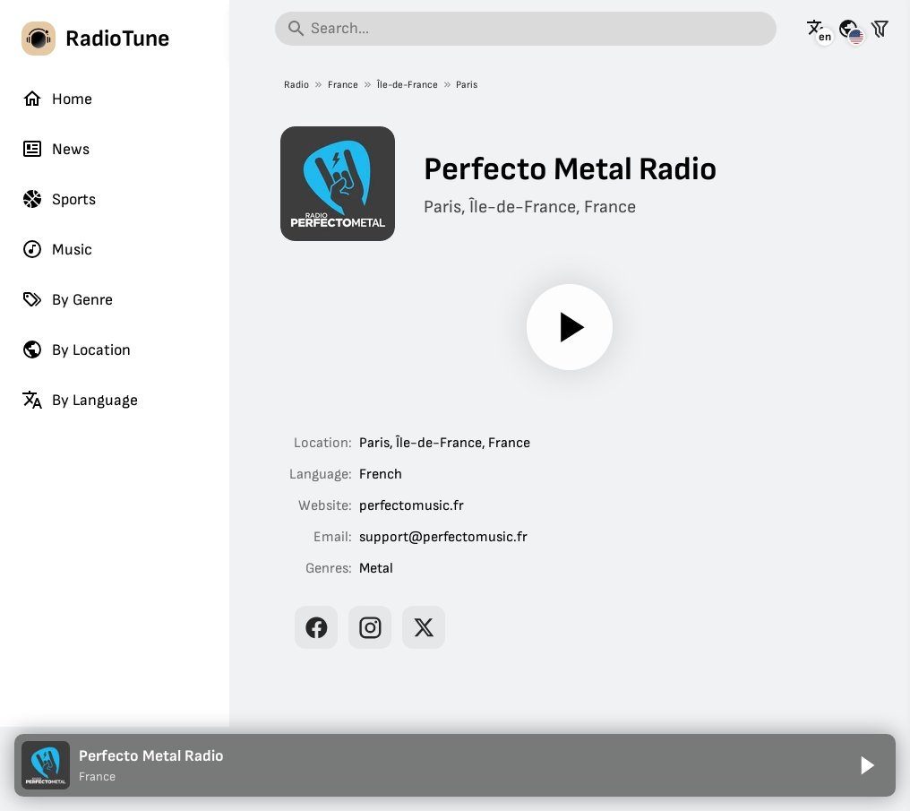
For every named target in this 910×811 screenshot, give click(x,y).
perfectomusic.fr (411, 505)
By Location (76, 349)
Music (56, 249)
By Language (79, 399)
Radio (296, 85)
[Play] (570, 327)
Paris (466, 85)
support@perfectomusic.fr (443, 537)
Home (56, 98)
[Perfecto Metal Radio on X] (423, 627)
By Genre (67, 299)
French (380, 474)
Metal (376, 568)
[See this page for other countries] (848, 28)
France (343, 85)
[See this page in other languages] (816, 28)
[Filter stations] (879, 28)
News (55, 149)
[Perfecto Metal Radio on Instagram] (369, 627)
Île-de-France (407, 85)
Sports (58, 199)
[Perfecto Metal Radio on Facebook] (316, 627)
